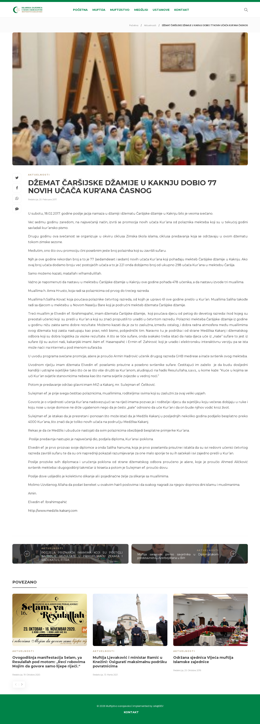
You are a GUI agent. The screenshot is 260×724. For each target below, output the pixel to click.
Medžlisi (141, 10)
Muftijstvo (120, 10)
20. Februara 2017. (48, 199)
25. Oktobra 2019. (192, 670)
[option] (49, 635)
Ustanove (161, 10)
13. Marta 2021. (111, 674)
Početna (80, 10)
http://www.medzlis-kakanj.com (52, 511)
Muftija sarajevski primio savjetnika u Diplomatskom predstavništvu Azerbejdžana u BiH (178, 556)
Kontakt (181, 10)
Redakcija (33, 199)
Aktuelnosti (150, 25)
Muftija (98, 10)
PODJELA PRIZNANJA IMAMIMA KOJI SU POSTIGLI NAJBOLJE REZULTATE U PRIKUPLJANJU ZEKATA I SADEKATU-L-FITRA (82, 556)
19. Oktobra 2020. (32, 674)
